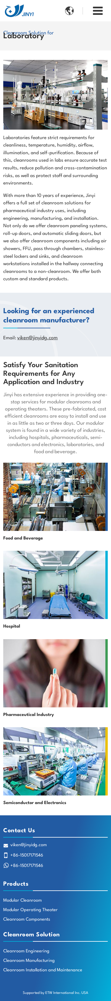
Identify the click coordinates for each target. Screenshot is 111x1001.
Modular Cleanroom (22, 900)
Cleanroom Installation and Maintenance (42, 970)
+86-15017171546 (26, 855)
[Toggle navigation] (97, 11)
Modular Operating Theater (30, 910)
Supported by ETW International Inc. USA (55, 993)
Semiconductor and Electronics (34, 803)
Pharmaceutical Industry (28, 715)
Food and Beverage (23, 538)
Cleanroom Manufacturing (29, 961)
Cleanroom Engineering (26, 951)
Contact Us (19, 831)
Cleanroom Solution (31, 935)
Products (15, 884)
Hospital (11, 626)
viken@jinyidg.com (37, 338)
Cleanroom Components (26, 919)
